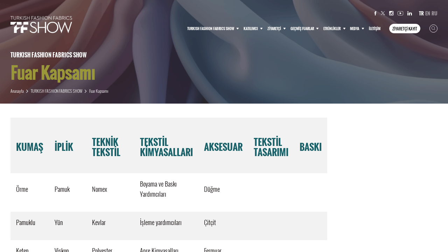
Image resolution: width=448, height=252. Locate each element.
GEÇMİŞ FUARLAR (304, 28)
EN (427, 13)
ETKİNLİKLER (334, 28)
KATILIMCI (253, 28)
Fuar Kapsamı (98, 91)
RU (435, 13)
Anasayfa (17, 91)
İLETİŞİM (374, 28)
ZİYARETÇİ (276, 28)
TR (421, 13)
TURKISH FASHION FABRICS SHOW (213, 28)
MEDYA (357, 28)
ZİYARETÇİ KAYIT (404, 28)
